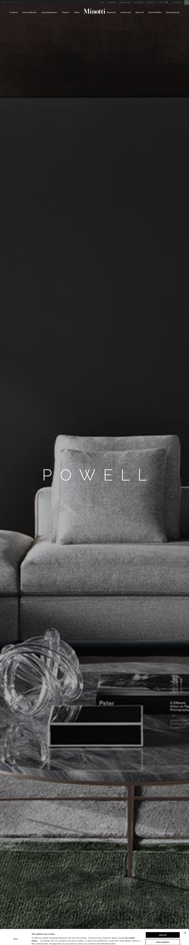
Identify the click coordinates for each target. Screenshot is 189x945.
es (15, 2)
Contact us (151, 2)
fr (12, 2)
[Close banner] (185, 921)
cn (19, 2)
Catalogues (139, 2)
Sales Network (172, 12)
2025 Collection (29, 12)
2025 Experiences (49, 12)
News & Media (155, 12)
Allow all (162, 924)
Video (77, 12)
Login (103, 2)
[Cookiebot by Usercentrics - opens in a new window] (15, 940)
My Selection (181, 2)
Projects (66, 12)
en (3, 2)
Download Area (124, 2)
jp (22, 2)
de (9, 2)
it (6, 2)
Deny (163, 938)
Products (14, 12)
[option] (94, 475)
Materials (111, 12)
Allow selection (162, 931)
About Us (139, 12)
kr (25, 2)
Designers (111, 2)
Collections (125, 12)
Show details (126, 940)
